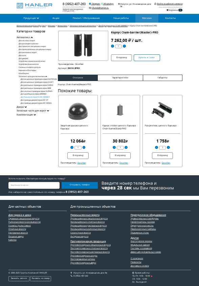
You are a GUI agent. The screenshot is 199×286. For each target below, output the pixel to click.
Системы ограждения (141, 248)
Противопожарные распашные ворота (90, 252)
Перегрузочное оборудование (148, 215)
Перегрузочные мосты (142, 225)
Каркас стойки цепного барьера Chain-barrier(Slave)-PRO (119, 127)
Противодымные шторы (82, 259)
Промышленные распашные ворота (88, 225)
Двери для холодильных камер (146, 252)
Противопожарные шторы (83, 255)
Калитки (12, 239)
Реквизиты (136, 262)
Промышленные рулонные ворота (87, 229)
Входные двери (16, 236)
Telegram (94, 3)
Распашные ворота (18, 232)
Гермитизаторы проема (143, 221)
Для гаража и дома (19, 215)
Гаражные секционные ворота (23, 218)
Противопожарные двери (83, 262)
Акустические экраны (141, 241)
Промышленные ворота (85, 215)
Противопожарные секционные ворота (90, 244)
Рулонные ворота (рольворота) (24, 221)
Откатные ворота (17, 229)
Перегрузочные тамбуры (143, 229)
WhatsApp (107, 3)
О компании (137, 258)
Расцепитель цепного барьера (160, 125)
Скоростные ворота (80, 232)
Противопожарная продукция (88, 241)
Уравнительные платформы (145, 218)
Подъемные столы (140, 232)
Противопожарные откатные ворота (89, 248)
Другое (135, 238)
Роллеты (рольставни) (19, 225)
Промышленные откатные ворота (87, 221)
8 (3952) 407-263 (74, 4)
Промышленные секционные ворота (89, 218)
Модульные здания (140, 244)
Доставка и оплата (140, 265)
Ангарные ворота (79, 236)
